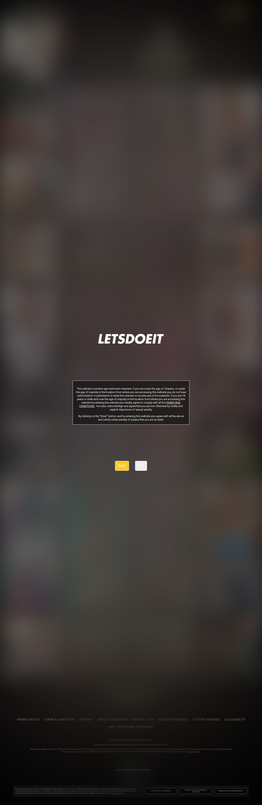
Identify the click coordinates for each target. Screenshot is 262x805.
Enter (122, 466)
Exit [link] (141, 466)
